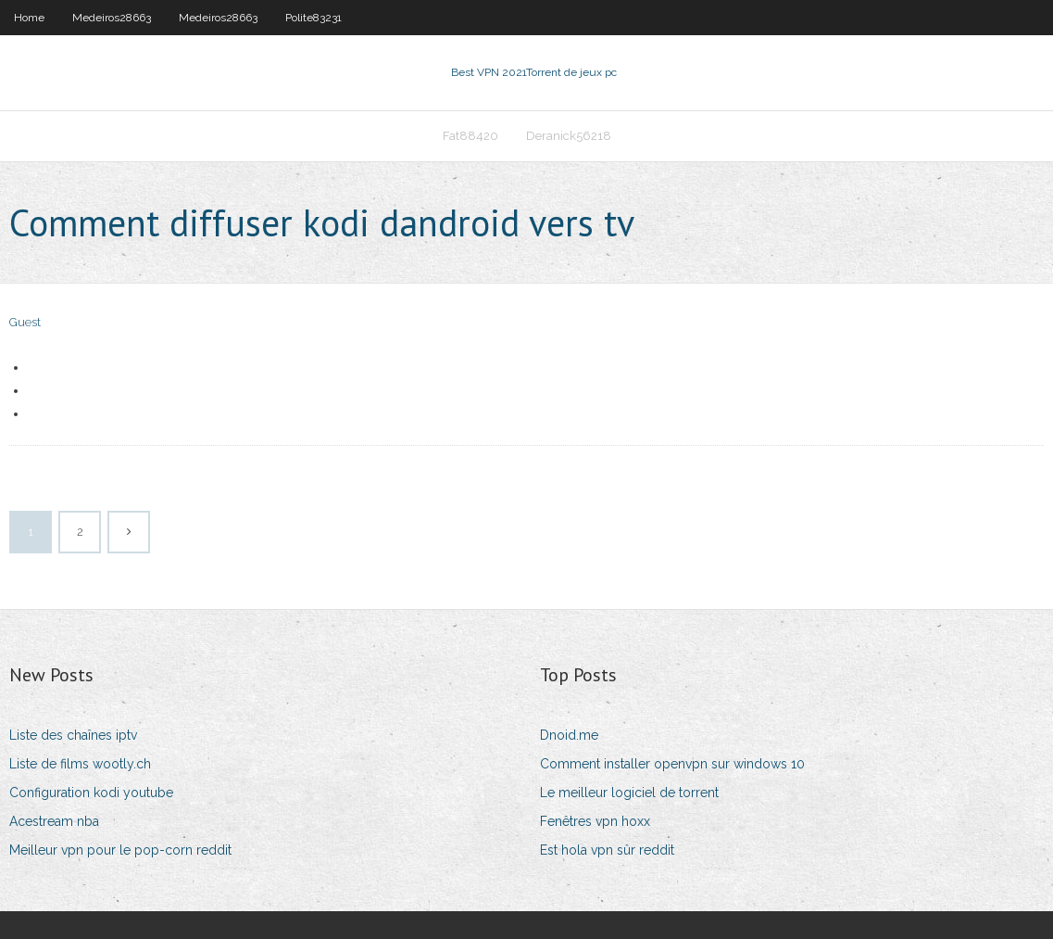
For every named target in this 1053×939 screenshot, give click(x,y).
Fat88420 (470, 136)
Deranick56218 (568, 136)
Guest (25, 322)
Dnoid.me (569, 735)
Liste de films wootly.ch (80, 763)
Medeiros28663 (111, 17)
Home (29, 17)
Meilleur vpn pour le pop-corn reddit (120, 850)
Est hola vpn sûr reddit (607, 850)
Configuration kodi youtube (91, 792)
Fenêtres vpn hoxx (595, 821)
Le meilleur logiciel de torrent (629, 792)
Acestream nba (54, 821)
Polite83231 (313, 17)
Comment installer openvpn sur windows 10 (672, 763)
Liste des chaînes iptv (73, 735)
